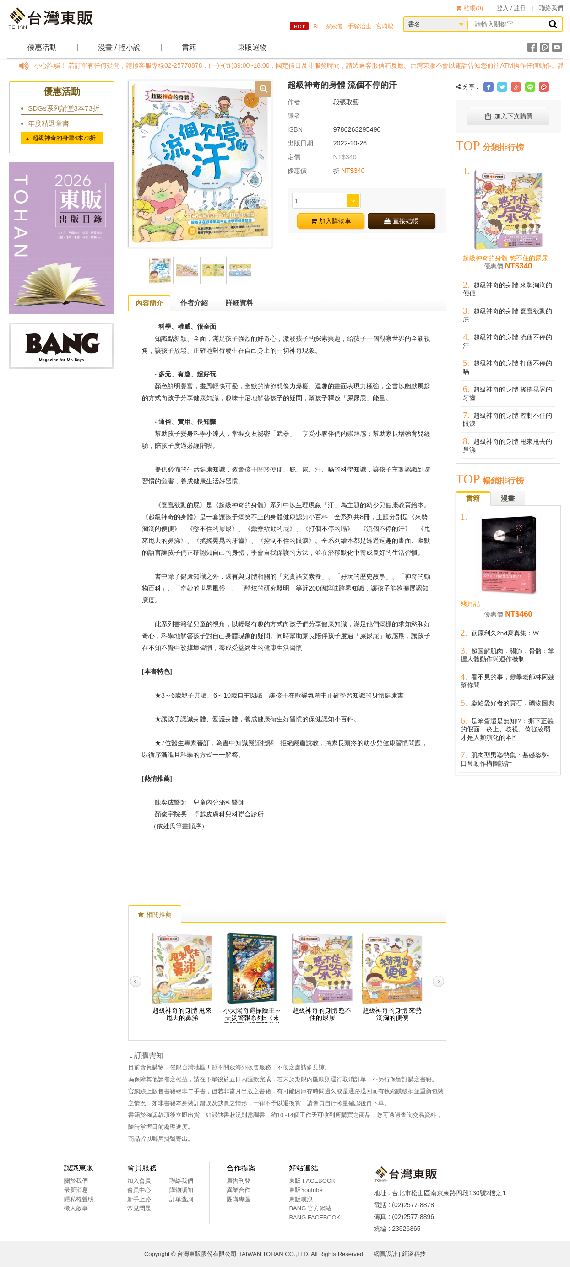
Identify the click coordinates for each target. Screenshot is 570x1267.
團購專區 (238, 1199)
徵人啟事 (76, 1208)
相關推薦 (155, 914)
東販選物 (252, 47)
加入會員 (139, 1180)
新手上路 (139, 1199)
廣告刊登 (238, 1180)
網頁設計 (385, 1254)
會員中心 (139, 1189)
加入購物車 (331, 221)
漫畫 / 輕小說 (119, 47)
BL (316, 26)
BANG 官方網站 (310, 1208)
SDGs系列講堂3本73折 (63, 108)
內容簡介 (149, 303)
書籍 (189, 47)
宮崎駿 (385, 26)
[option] (200, 163)
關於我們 (76, 1180)
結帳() (469, 8)
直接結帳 (401, 221)
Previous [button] (135, 981)
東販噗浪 (301, 1199)
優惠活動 (42, 47)
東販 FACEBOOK (312, 1180)
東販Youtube (305, 1189)
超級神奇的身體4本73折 (64, 137)
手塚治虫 (359, 26)
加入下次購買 (508, 116)
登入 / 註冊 (511, 8)
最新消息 (76, 1189)
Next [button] (438, 981)
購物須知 (181, 1189)
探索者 (334, 26)
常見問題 (139, 1208)
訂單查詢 (181, 1199)
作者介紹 (194, 302)
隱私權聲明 (79, 1199)
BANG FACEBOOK (314, 1217)
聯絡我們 (551, 8)
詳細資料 (239, 302)
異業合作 (238, 1189)
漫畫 (508, 498)
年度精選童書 (48, 123)
